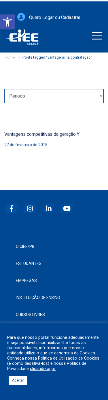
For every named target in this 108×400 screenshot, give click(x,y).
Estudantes (28, 264)
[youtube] (68, 206)
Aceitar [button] (18, 380)
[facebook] (13, 206)
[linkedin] (49, 206)
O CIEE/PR (25, 247)
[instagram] (31, 206)
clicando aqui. (43, 368)
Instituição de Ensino (38, 298)
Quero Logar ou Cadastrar (54, 18)
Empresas (26, 281)
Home (10, 57)
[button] (7, 21)
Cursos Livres (30, 315)
